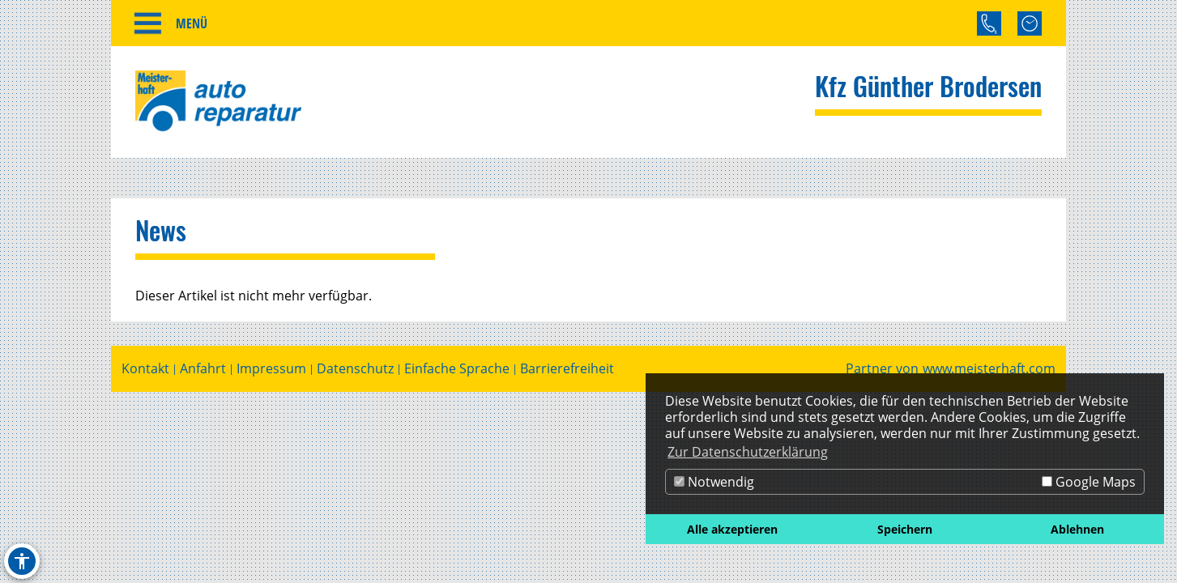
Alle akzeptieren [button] (732, 529)
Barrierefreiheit (567, 368)
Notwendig (714, 482)
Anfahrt (203, 368)
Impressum (271, 368)
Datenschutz (355, 368)
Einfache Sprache (457, 368)
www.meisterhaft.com (989, 368)
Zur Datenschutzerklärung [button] (747, 452)
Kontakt (145, 368)
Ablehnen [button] (1077, 529)
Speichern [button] (904, 529)
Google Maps (1089, 482)
